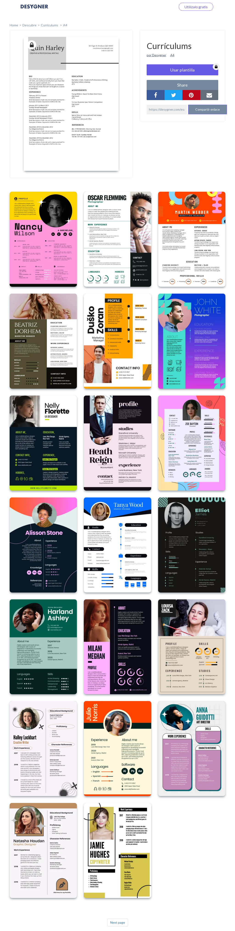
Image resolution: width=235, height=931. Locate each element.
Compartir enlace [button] (207, 109)
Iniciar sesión (160, 7)
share (182, 84)
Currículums (50, 25)
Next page (117, 922)
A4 (65, 25)
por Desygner (156, 55)
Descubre (29, 25)
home (14, 25)
